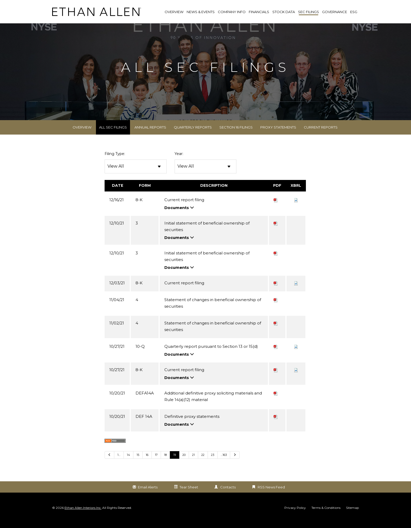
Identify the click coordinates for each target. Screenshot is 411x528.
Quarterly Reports (193, 135)
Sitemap (352, 516)
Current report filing (184, 207)
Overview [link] (174, 12)
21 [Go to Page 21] (193, 463)
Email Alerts (148, 495)
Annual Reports (150, 135)
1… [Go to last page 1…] (118, 463)
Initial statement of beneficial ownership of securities (207, 234)
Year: (179, 161)
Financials (259, 12)
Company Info (232, 12)
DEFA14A (145, 400)
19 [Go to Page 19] (174, 463)
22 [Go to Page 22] (202, 463)
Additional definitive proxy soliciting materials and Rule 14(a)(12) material (213, 404)
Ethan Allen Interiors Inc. (82, 516)
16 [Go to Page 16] (147, 463)
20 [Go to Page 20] (184, 463)
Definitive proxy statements (191, 424)
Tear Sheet (189, 495)
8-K (139, 207)
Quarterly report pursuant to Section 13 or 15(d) (211, 354)
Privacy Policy (295, 516)
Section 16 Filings (236, 135)
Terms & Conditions (325, 516)
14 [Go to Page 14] (128, 463)
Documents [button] (179, 215)
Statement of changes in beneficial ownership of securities (212, 311)
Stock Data (283, 12)
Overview (82, 135)
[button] (296, 207)
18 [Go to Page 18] (165, 463)
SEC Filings (308, 12)
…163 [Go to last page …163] (224, 463)
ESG (353, 12)
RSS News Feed (271, 495)
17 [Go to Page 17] (156, 463)
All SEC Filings (113, 135)
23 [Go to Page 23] (212, 463)
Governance (334, 12)
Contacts (228, 495)
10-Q (140, 354)
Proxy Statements (278, 135)
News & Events (201, 12)
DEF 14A (144, 424)
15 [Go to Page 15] (138, 463)
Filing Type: (115, 161)
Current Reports (321, 135)
